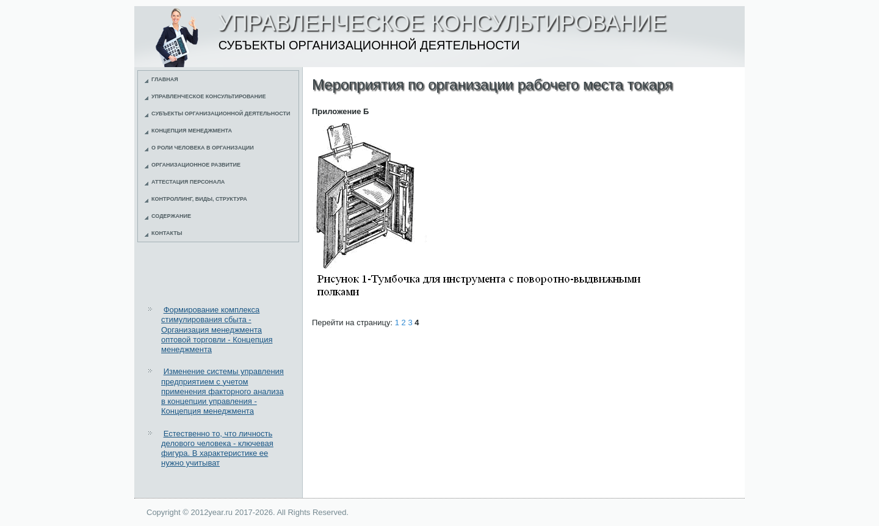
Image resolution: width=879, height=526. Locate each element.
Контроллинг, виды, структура (199, 199)
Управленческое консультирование (208, 96)
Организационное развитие (196, 165)
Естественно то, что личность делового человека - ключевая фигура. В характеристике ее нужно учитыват (217, 448)
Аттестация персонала (188, 182)
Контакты (166, 233)
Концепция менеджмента (191, 131)
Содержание (171, 216)
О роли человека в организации (202, 148)
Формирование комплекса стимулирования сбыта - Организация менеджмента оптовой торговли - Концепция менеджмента (216, 329)
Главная (164, 79)
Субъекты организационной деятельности (221, 113)
